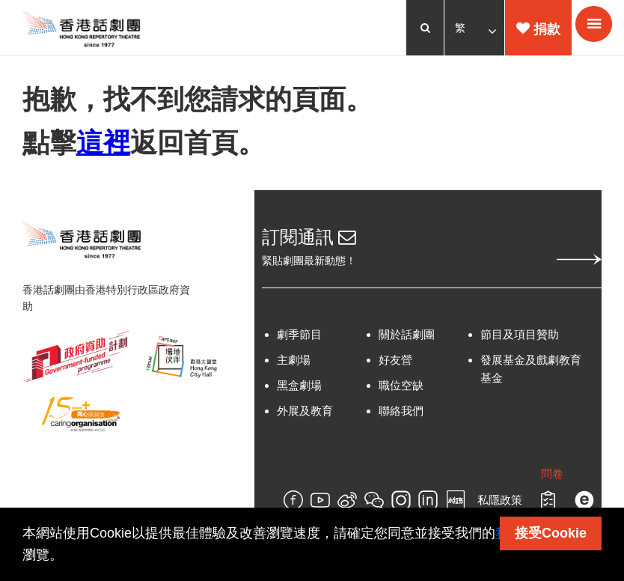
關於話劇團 (407, 335)
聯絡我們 (401, 412)
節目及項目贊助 (519, 335)
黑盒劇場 (299, 386)
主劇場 (294, 361)
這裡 (103, 143)
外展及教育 (305, 412)
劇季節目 (299, 335)
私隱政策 (499, 501)
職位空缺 (401, 386)
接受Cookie (551, 533)
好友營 (395, 361)
